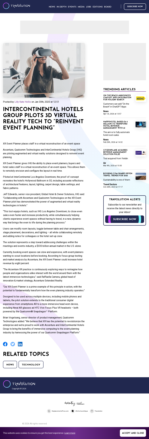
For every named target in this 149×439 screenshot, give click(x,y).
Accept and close (133, 433)
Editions (98, 7)
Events (72, 7)
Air (104, 163)
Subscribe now (135, 7)
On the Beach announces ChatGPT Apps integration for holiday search (117, 98)
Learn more (69, 433)
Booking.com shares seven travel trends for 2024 (117, 175)
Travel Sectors (110, 184)
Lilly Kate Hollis (22, 101)
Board (107, 7)
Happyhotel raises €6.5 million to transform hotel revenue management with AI (115, 125)
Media (81, 7)
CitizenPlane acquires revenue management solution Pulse (115, 152)
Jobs (88, 7)
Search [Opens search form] (118, 6)
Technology (31, 365)
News (10, 365)
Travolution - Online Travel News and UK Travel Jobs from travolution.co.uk (19, 384)
